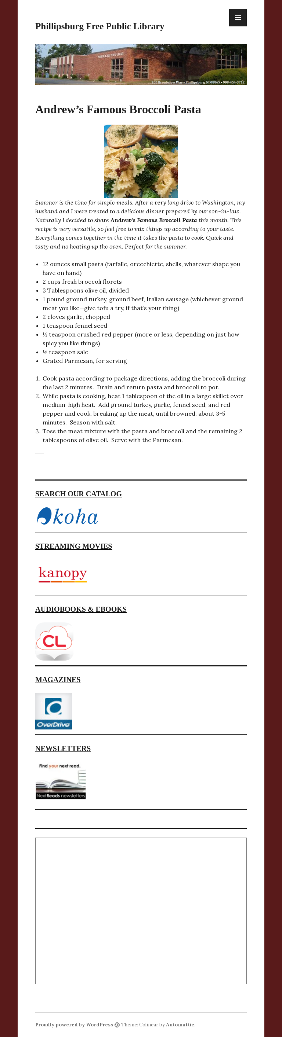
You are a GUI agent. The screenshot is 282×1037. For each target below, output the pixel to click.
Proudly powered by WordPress (74, 1025)
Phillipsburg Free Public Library (99, 26)
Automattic (180, 1025)
